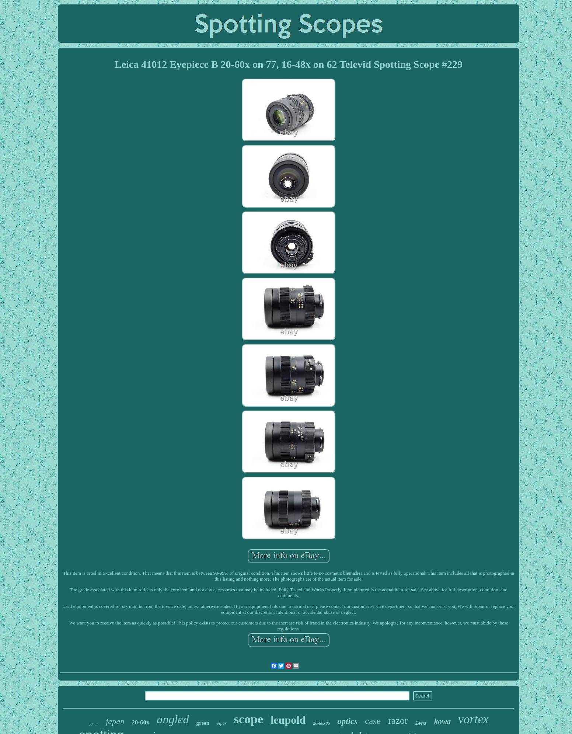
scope (248, 719)
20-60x (140, 722)
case (373, 721)
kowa (442, 721)
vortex (473, 719)
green (203, 723)
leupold (288, 720)
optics (347, 721)
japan (115, 721)
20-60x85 (321, 723)
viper (222, 723)
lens (421, 723)
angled (173, 719)
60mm (93, 724)
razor (398, 720)
